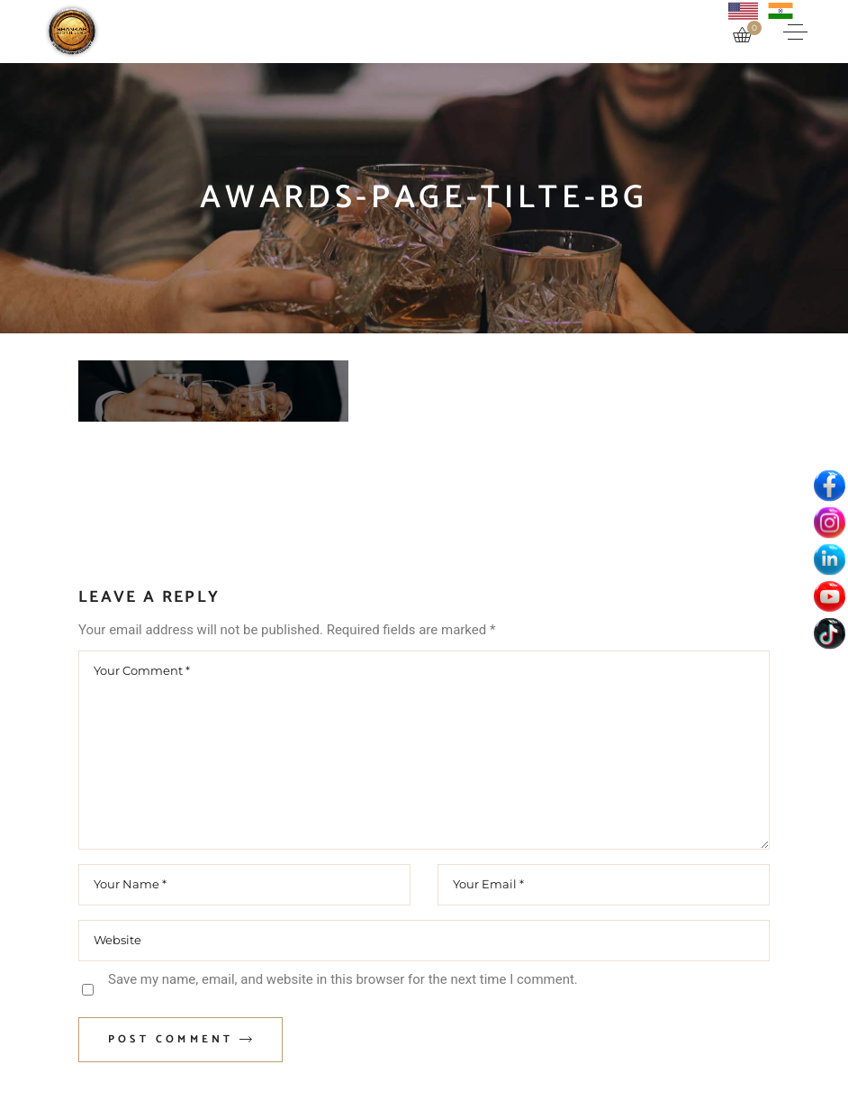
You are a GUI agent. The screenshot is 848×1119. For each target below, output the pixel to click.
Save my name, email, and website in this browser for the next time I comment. (343, 979)
